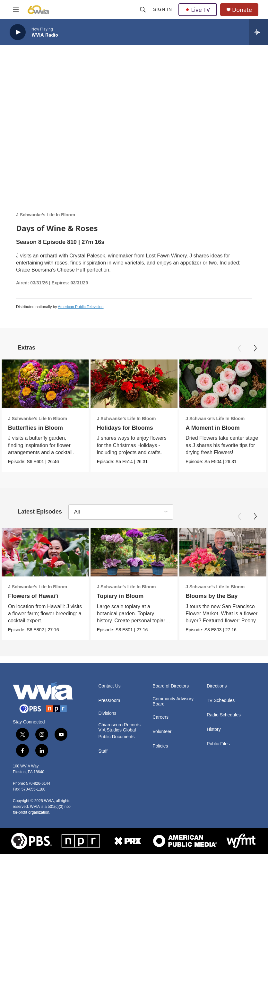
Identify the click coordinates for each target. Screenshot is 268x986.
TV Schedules (221, 710)
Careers (160, 726)
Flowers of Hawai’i (33, 597)
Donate (242, 9)
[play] (18, 32)
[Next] (255, 348)
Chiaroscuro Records (120, 734)
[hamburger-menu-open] (16, 9)
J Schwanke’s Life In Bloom (45, 214)
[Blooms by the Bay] (222, 553)
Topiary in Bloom (118, 597)
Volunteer (161, 741)
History (214, 739)
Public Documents (117, 746)
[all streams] (258, 32)
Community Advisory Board (173, 711)
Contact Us (110, 695)
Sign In (162, 9)
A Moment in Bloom (219, 428)
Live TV (198, 9)
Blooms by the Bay (212, 597)
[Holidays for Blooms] (137, 384)
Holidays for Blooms (128, 428)
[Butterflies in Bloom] (45, 384)
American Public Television (81, 307)
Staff (103, 760)
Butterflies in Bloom (35, 428)
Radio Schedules (224, 724)
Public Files (218, 753)
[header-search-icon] (143, 10)
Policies (160, 755)
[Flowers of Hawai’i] (45, 553)
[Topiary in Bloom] (132, 553)
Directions (217, 695)
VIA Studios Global (117, 739)
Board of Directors (170, 695)
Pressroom (109, 710)
